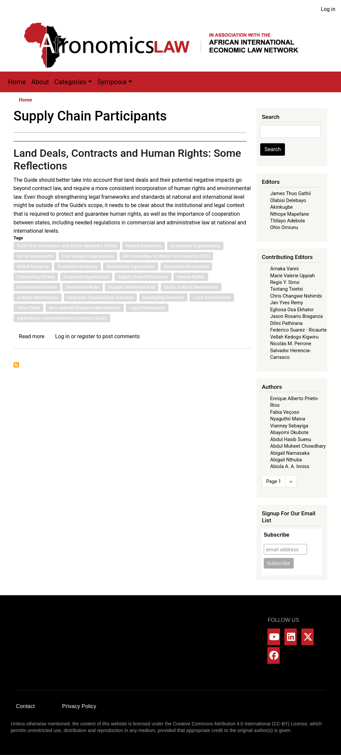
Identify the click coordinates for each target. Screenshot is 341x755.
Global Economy (33, 266)
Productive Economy (77, 266)
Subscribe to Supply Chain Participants (16, 365)
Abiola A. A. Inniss (289, 466)
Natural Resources (144, 245)
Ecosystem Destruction (186, 266)
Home (17, 82)
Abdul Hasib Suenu (290, 439)
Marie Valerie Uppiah (292, 276)
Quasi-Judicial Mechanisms (191, 287)
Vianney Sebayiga (289, 426)
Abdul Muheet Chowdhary (298, 446)
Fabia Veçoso (284, 412)
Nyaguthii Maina (287, 419)
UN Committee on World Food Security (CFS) (166, 256)
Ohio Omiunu (284, 227)
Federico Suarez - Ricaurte (298, 330)
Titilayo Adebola (287, 221)
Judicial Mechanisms (38, 297)
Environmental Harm (37, 287)
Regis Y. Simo (284, 282)
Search (272, 149)
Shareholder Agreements (130, 266)
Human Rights (190, 276)
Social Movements (35, 256)
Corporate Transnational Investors (100, 297)
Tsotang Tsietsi (286, 289)
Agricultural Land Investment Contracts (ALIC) (62, 318)
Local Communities (211, 297)
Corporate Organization (86, 276)
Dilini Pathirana (286, 323)
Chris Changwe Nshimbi (296, 296)
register (86, 336)
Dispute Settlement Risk (131, 287)
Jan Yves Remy (286, 303)
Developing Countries (163, 297)
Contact (25, 706)
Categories (70, 82)
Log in (328, 9)
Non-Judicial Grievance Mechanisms (85, 307)
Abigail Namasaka (289, 453)
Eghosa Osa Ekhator (292, 310)
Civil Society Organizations (88, 256)
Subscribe (276, 535)
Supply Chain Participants (143, 276)
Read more (32, 336)
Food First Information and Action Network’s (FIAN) (67, 245)
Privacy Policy (79, 706)
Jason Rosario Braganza (296, 316)
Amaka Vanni (284, 269)
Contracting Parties (36, 276)
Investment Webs (83, 287)
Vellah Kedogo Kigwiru (294, 337)
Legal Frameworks (147, 307)
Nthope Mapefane (289, 214)
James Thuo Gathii (290, 193)
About (40, 82)
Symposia (112, 82)
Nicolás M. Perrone (290, 344)
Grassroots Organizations (195, 245)
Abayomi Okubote (289, 432)
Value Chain (28, 307)
